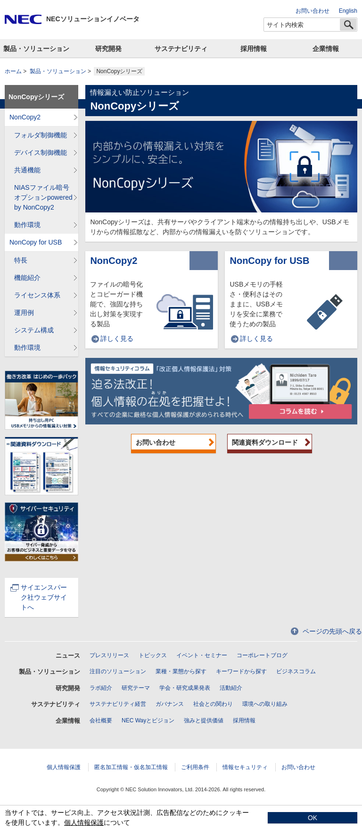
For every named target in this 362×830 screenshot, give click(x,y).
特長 (20, 260)
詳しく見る (116, 338)
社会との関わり (213, 704)
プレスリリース (109, 655)
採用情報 (253, 48)
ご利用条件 (195, 767)
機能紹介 (27, 277)
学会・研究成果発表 (184, 688)
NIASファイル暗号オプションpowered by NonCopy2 (43, 197)
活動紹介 (231, 688)
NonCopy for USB (269, 260)
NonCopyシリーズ (36, 97)
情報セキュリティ (245, 767)
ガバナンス (170, 704)
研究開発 (108, 48)
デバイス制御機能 (40, 152)
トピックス (153, 655)
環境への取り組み (265, 704)
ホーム (13, 71)
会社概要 (101, 720)
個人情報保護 (64, 767)
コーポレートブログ (262, 655)
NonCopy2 (113, 260)
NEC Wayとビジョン (148, 720)
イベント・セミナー (201, 655)
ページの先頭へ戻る (332, 631)
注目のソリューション (118, 671)
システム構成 (34, 330)
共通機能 (27, 170)
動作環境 (27, 225)
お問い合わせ (312, 11)
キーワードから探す (241, 671)
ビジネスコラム (296, 671)
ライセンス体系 (37, 295)
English (348, 11)
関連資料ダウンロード (265, 442)
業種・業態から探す (181, 671)
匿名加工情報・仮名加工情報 (131, 767)
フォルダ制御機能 (40, 135)
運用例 (24, 312)
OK (312, 818)
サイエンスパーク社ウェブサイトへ (38, 597)
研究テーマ (136, 688)
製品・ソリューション (36, 48)
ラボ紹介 (101, 688)
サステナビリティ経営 (118, 704)
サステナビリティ (181, 48)
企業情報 (326, 48)
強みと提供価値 (203, 720)
